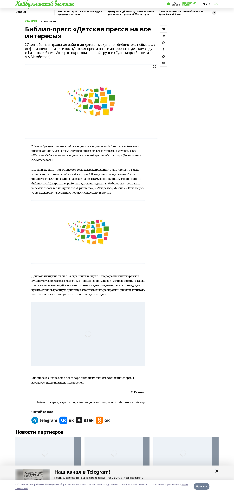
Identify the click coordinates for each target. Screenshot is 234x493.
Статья (20, 12)
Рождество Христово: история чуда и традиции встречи (80, 12)
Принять (201, 486)
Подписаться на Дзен (189, 4)
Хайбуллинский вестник (44, 3)
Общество (31, 21)
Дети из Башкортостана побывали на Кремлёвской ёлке (181, 12)
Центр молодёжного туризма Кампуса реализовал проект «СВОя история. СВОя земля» (131, 12)
